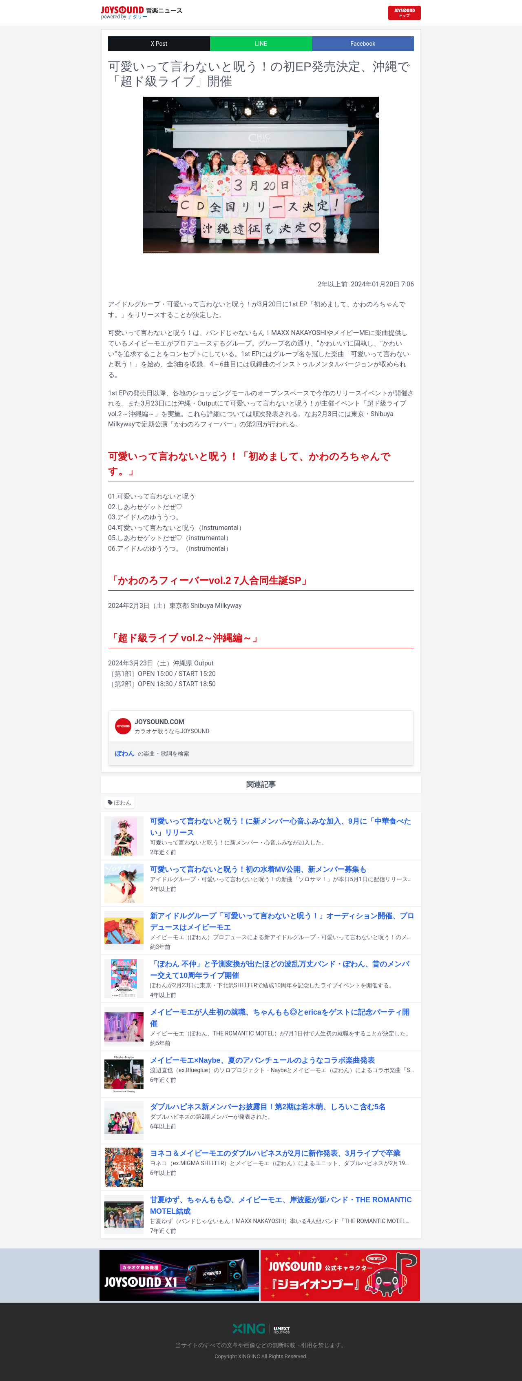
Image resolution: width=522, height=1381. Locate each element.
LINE (261, 43)
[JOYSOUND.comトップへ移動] (404, 13)
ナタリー (137, 17)
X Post (159, 43)
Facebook (363, 43)
